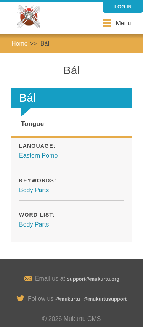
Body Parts (34, 190)
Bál (44, 43)
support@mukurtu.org (93, 279)
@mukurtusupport (105, 299)
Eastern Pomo (38, 155)
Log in (123, 7)
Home (19, 43)
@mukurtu (67, 299)
